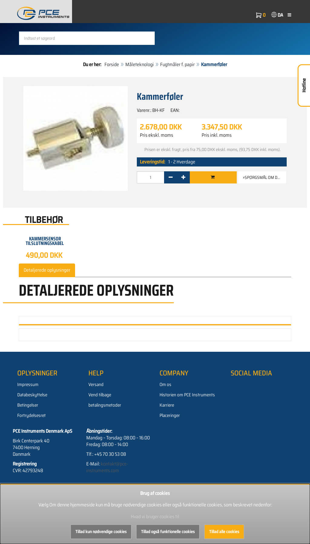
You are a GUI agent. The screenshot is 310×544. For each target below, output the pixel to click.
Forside (111, 64)
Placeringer (170, 415)
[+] (183, 177)
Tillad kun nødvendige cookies (101, 531)
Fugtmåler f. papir (177, 64)
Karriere (167, 405)
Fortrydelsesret (31, 415)
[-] (170, 177)
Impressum (27, 384)
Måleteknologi (139, 64)
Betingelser (27, 405)
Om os (165, 384)
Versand (96, 384)
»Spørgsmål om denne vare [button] (264, 177)
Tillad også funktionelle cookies (168, 531)
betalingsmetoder (104, 405)
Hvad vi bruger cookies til (155, 516)
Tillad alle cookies (224, 531)
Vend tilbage (99, 394)
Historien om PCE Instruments (187, 394)
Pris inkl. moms (217, 135)
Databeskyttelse (32, 394)
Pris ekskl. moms (156, 135)
